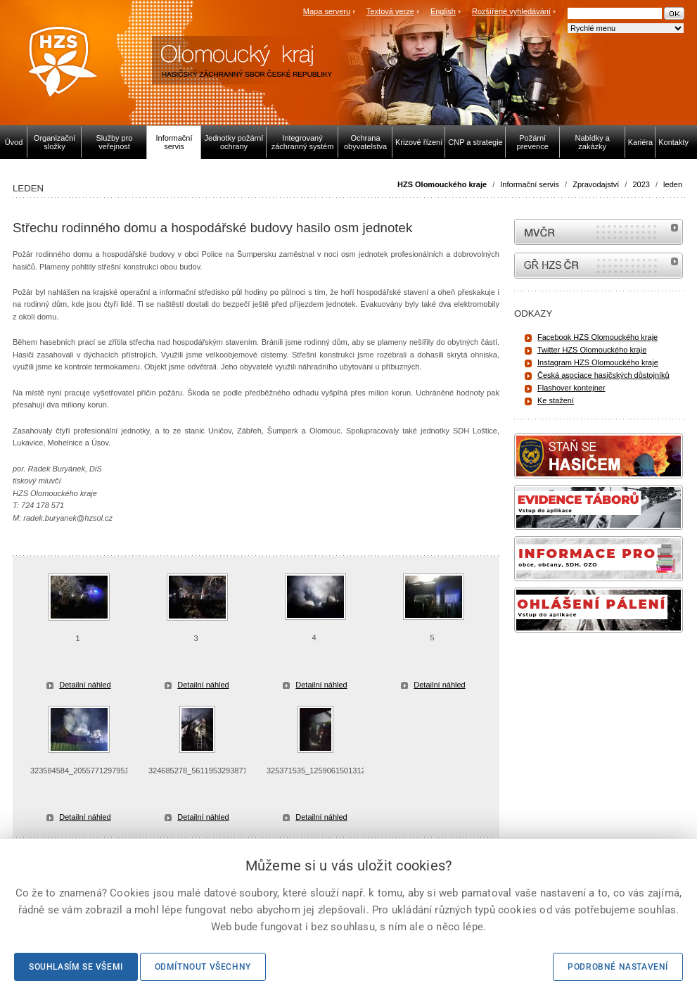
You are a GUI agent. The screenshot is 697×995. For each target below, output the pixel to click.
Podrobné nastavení (618, 967)
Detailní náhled (84, 684)
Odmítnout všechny (203, 967)
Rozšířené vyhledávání (511, 11)
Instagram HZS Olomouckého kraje (597, 362)
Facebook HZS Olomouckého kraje (597, 337)
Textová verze (390, 11)
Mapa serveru (326, 11)
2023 (640, 184)
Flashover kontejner (571, 388)
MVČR (598, 232)
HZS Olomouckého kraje (442, 184)
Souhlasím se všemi (76, 967)
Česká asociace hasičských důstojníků (603, 375)
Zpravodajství (596, 184)
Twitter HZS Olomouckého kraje (591, 350)
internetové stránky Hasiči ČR (598, 266)
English (443, 11)
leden (672, 184)
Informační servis (529, 184)
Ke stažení (555, 400)
